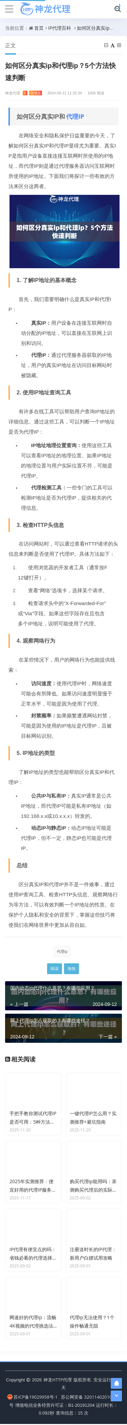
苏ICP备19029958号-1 (32, 1398)
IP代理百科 (59, 28)
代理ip (62, 951)
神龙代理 (23, 92)
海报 (71, 968)
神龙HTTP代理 (57, 1381)
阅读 (54, 968)
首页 (39, 28)
